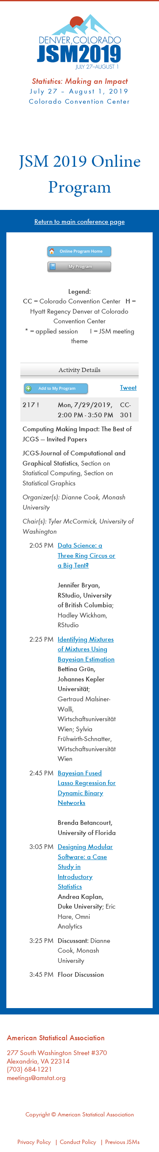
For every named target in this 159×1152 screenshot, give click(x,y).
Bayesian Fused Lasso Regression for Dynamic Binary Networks (87, 788)
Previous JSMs (122, 1142)
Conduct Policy (78, 1142)
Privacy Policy (34, 1142)
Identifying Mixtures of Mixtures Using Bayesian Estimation (86, 649)
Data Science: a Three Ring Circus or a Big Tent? (86, 555)
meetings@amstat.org (36, 1077)
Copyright (37, 1114)
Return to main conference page (79, 221)
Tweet (128, 387)
